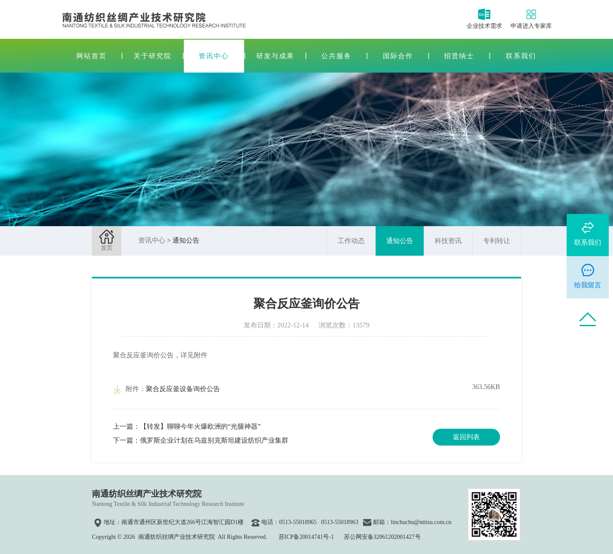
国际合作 (398, 55)
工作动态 (351, 240)
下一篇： (200, 440)
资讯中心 (214, 55)
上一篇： (187, 426)
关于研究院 (153, 55)
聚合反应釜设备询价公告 (183, 388)
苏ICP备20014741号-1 (306, 537)
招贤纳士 (459, 55)
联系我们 (521, 55)
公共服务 (336, 55)
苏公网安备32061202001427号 (382, 537)
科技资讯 (448, 240)
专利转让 (496, 240)
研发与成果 (275, 55)
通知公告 (399, 240)
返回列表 (466, 436)
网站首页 (91, 55)
